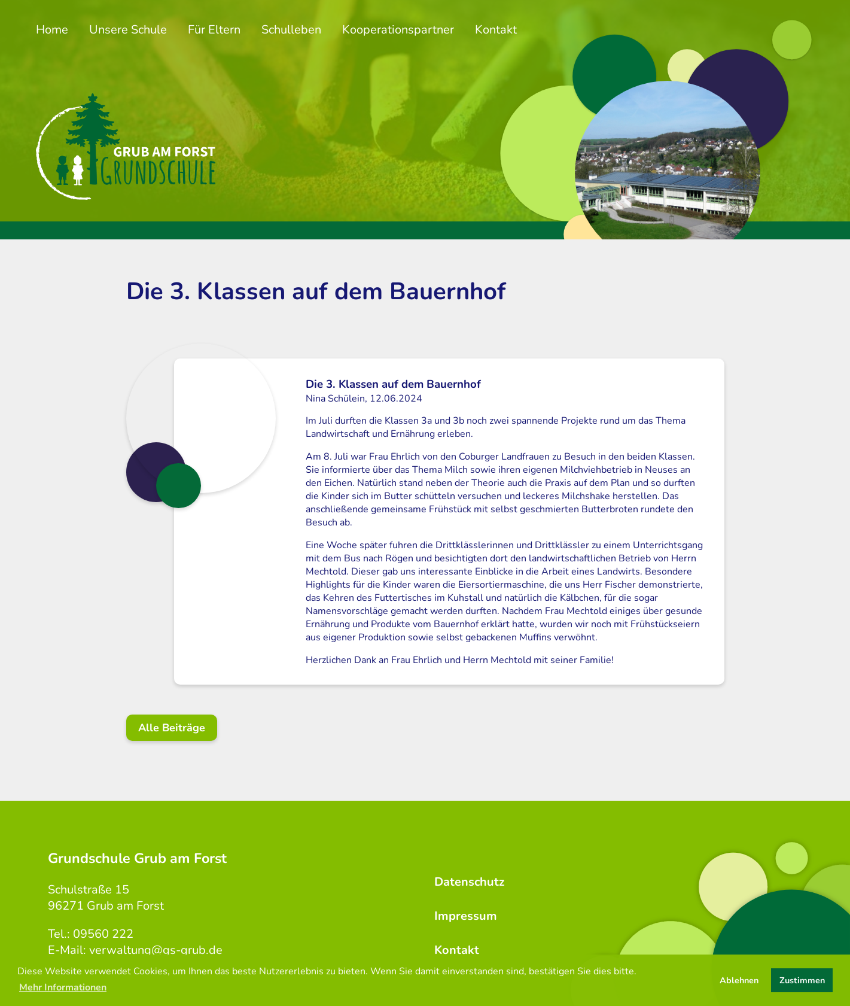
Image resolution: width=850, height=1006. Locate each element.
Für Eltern (214, 30)
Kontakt (496, 30)
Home (52, 30)
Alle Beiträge (171, 728)
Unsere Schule (128, 30)
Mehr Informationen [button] (62, 987)
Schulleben (291, 30)
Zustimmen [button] (802, 980)
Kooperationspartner (398, 30)
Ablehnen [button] (739, 980)
